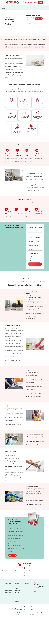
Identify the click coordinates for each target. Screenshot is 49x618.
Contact (43, 6)
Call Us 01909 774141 (29, 18)
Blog (40, 6)
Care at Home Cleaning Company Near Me (36, 502)
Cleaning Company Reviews (9, 592)
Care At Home (22, 6)
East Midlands (17, 585)
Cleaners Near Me (9, 6)
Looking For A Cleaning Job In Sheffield (40, 591)
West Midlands (17, 601)
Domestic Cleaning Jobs (8, 588)
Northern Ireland (17, 592)
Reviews (37, 6)
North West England (17, 590)
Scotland (16, 594)
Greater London (17, 583)
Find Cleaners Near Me (8, 585)
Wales (15, 599)
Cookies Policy (26, 583)
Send (35, 264)
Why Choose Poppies (8, 583)
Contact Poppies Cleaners (8, 594)
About (5, 6)
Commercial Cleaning (29, 6)
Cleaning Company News (8, 590)
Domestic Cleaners (16, 6)
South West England (17, 597)
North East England (17, 588)
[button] (9, 6)
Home (2, 6)
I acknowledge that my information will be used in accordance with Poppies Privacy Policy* (34, 257)
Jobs (34, 6)
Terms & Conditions (27, 585)
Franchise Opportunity (4, 8)
